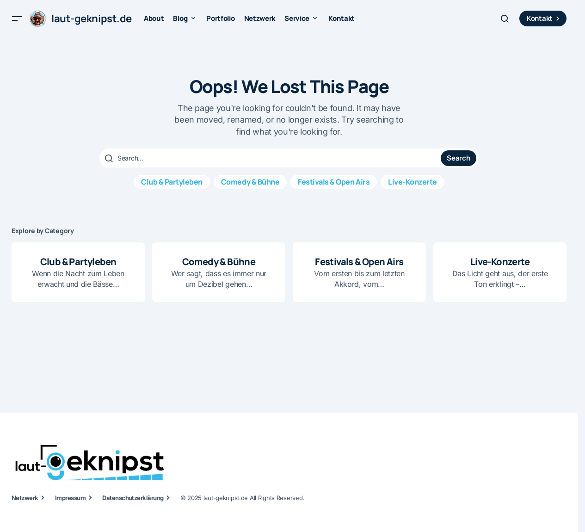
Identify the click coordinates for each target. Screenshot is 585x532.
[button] (17, 18)
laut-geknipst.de (91, 18)
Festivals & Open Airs (333, 182)
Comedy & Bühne (250, 182)
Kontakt (544, 18)
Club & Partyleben (172, 182)
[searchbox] (271, 158)
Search (458, 158)
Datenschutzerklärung (133, 497)
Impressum (70, 497)
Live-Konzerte (412, 182)
